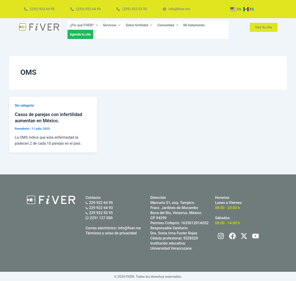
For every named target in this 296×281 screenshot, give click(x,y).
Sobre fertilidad (139, 25)
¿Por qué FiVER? (84, 25)
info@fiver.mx (129, 227)
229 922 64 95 (99, 202)
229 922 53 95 (99, 212)
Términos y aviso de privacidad (111, 232)
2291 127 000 (99, 217)
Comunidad (168, 25)
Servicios (112, 25)
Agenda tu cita (80, 34)
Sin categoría (24, 105)
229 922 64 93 (99, 207)
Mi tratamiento (194, 25)
